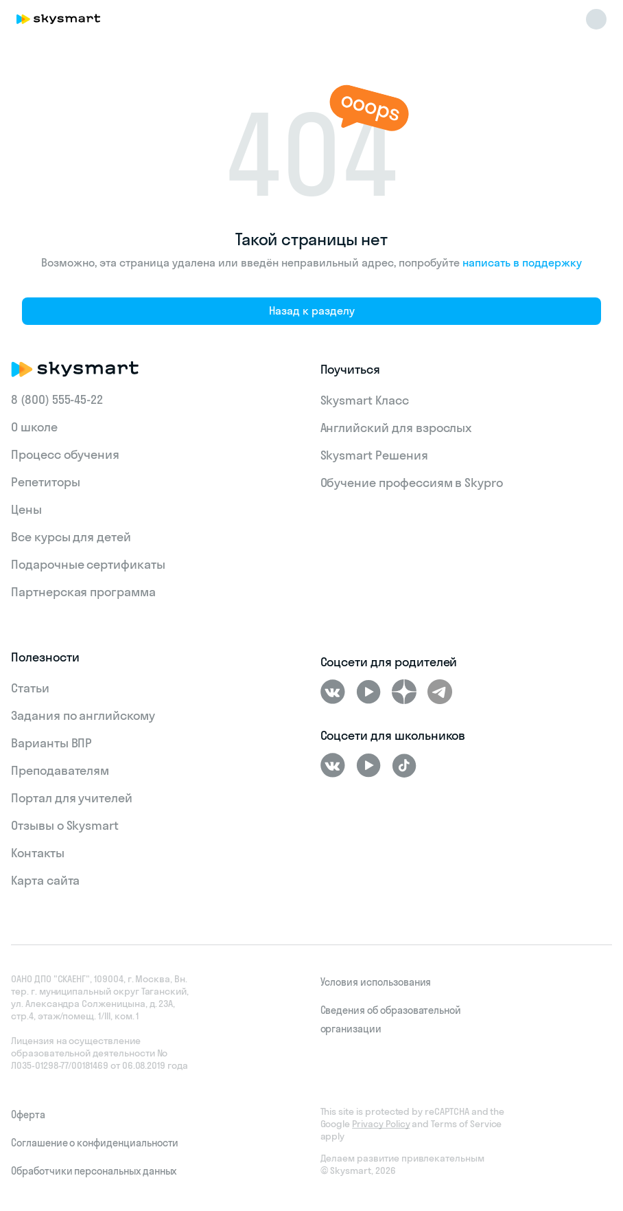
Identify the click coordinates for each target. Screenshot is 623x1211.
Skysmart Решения (374, 455)
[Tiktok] (404, 765)
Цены (26, 509)
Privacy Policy (381, 1124)
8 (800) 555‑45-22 (57, 399)
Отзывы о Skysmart (65, 825)
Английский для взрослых (396, 427)
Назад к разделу (312, 310)
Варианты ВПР (51, 743)
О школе (34, 427)
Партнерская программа (83, 592)
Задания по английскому (83, 715)
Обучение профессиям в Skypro (412, 482)
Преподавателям (60, 770)
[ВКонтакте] (332, 691)
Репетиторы (45, 482)
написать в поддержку (522, 262)
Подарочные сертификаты (88, 564)
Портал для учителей (71, 798)
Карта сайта (45, 880)
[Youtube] (368, 691)
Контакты (37, 853)
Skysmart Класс (364, 400)
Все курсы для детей (71, 537)
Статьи (30, 688)
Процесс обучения (65, 454)
